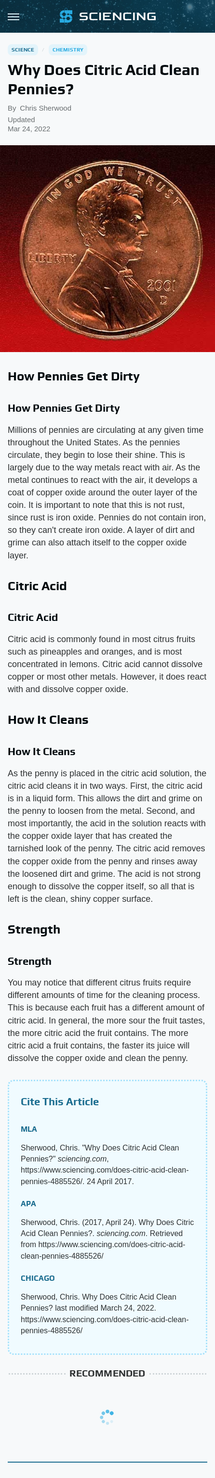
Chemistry (68, 49)
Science (23, 49)
